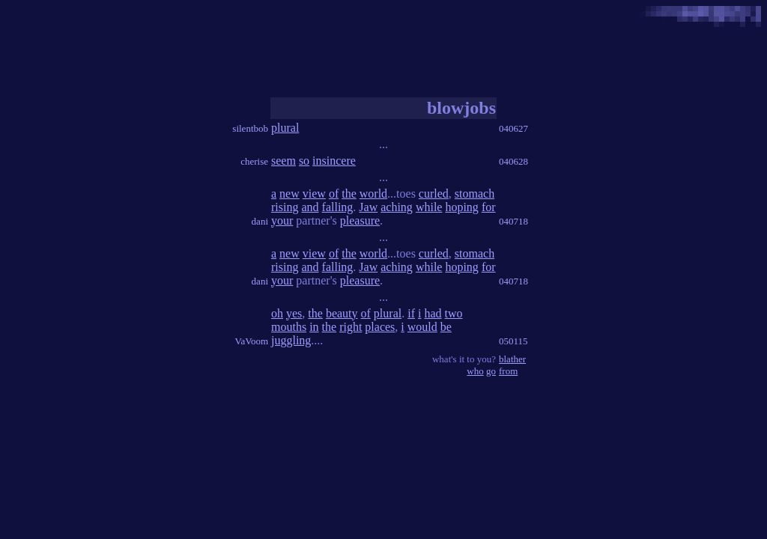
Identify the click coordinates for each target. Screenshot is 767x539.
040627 (513, 128)
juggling (291, 340)
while (429, 207)
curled (434, 193)
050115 (513, 341)
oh (277, 313)
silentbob (250, 128)
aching (397, 207)
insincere (334, 160)
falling (338, 207)
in (313, 326)
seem (283, 160)
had (432, 313)
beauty (342, 313)
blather (512, 359)
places (380, 326)
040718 (513, 221)
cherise (254, 161)
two (454, 313)
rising (284, 207)
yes (294, 313)
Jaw (368, 207)
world (373, 193)
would (422, 326)
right (350, 326)
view (314, 193)
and (309, 207)
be (446, 326)
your (282, 220)
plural (285, 127)
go (491, 371)
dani (260, 221)
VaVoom (251, 341)
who (475, 371)
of (334, 193)
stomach (474, 193)
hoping (461, 207)
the (349, 193)
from (508, 371)
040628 (513, 161)
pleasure (360, 220)
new (289, 193)
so (304, 160)
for (489, 207)
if (411, 313)
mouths (288, 326)
